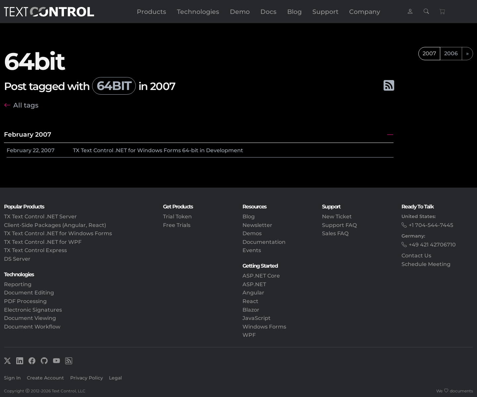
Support (325, 12)
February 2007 (27, 134)
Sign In (12, 378)
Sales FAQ (335, 233)
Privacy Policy (86, 378)
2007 (48, 150)
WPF (249, 335)
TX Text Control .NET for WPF (42, 242)
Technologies (198, 12)
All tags (25, 105)
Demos (252, 233)
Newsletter (257, 225)
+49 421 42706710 (432, 245)
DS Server (17, 259)
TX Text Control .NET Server (40, 216)
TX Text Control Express (35, 250)
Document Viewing (30, 318)
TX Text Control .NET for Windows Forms (58, 233)
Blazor (250, 310)
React (250, 301)
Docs (268, 12)
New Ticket (337, 216)
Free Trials (176, 225)
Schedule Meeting (425, 264)
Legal (115, 378)
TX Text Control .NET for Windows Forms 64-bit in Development (158, 150)
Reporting (17, 284)
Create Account (45, 378)
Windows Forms (264, 327)
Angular (253, 292)
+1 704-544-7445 (431, 225)
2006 (451, 53)
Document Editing (29, 292)
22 (36, 150)
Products (151, 12)
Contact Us (416, 255)
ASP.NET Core (261, 276)
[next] (467, 53)
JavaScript (256, 318)
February (19, 150)
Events (251, 250)
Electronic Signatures (33, 310)
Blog (294, 12)
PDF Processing (25, 301)
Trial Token (177, 216)
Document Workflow (32, 327)
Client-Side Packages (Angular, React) (55, 225)
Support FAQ (339, 225)
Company (364, 12)
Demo (240, 12)
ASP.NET (254, 284)
